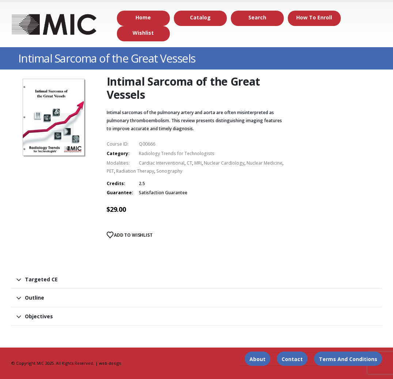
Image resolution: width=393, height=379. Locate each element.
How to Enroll (314, 17)
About (257, 359)
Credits (115, 183)
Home (143, 17)
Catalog (200, 17)
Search (257, 17)
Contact (292, 359)
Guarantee (119, 193)
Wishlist (143, 32)
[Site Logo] (54, 24)
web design (110, 363)
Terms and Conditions (348, 359)
